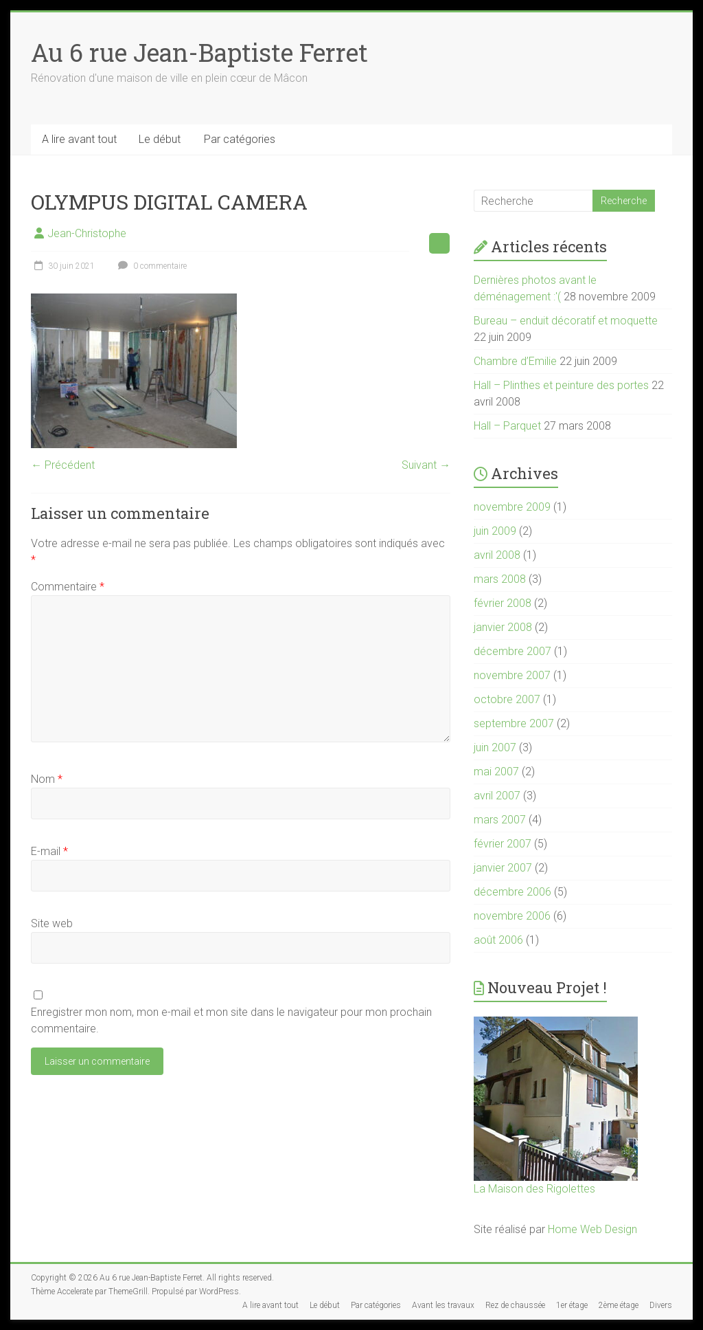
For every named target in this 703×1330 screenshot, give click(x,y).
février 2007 (502, 843)
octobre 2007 (507, 699)
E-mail (49, 851)
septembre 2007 (514, 723)
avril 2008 (497, 555)
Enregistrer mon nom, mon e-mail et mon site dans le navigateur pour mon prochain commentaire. (231, 1020)
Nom (46, 779)
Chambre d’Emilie (515, 361)
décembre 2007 (512, 651)
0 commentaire (151, 266)
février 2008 (502, 603)
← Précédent (63, 465)
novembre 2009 (512, 506)
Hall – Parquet (507, 425)
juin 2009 (495, 530)
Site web (52, 923)
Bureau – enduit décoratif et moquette (566, 320)
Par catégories (239, 139)
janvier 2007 (503, 867)
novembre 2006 (512, 915)
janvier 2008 (503, 627)
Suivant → (426, 465)
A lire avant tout (79, 139)
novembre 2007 (512, 675)
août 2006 (498, 939)
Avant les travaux (443, 1305)
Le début (160, 139)
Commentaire (67, 586)
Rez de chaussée (515, 1305)
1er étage (572, 1305)
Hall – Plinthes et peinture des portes (561, 385)
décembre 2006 (512, 891)
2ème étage (618, 1305)
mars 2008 (500, 579)
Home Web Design (592, 1229)
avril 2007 (497, 795)
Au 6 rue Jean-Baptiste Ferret (199, 52)
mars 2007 (500, 819)
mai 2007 (496, 771)
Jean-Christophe (86, 233)
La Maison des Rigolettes (534, 1188)
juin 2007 (495, 747)
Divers (660, 1305)
